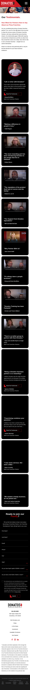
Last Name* (5, 537)
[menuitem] (3, 682)
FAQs (15, 623)
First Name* (5, 531)
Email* (3, 543)
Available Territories (15, 632)
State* (3, 562)
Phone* (3, 549)
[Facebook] (12, 640)
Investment (15, 629)
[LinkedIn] (18, 640)
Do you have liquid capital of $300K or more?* (13, 568)
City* (3, 556)
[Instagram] (15, 640)
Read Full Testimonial (11, 94)
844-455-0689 (15, 611)
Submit (14, 596)
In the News (15, 626)
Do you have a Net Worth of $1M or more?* (12, 574)
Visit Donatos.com (15, 620)
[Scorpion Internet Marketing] (15, 688)
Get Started (15, 635)
